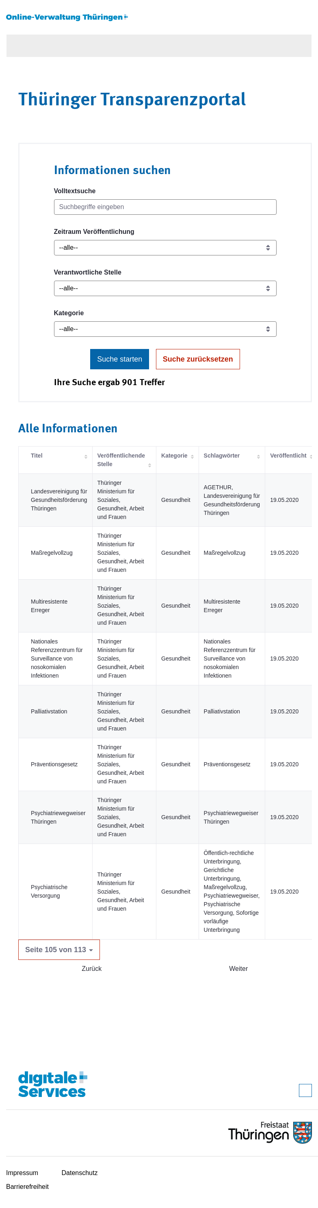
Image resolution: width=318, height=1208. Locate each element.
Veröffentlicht (288, 455)
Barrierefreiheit (27, 1186)
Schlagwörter (222, 455)
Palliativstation (49, 711)
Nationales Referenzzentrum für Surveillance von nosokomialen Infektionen (57, 658)
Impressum (22, 1172)
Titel (37, 455)
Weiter (238, 968)
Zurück (92, 968)
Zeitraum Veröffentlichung (94, 231)
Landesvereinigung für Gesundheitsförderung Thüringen (59, 500)
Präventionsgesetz (54, 764)
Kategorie (69, 313)
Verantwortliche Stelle (87, 272)
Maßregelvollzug (52, 552)
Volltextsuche (75, 191)
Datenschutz (80, 1172)
